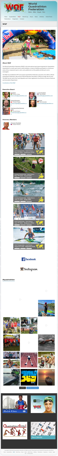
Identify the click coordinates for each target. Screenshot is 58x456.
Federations (7, 19)
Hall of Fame (49, 16)
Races (31, 16)
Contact (22, 19)
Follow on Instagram (33, 387)
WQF (19, 16)
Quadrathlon (12, 16)
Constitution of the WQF (9, 83)
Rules (36, 16)
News (5, 16)
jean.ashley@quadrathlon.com (45, 95)
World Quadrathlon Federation (37, 6)
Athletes (42, 16)
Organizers (15, 19)
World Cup (25, 16)
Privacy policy (30, 453)
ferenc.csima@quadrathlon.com (19, 95)
